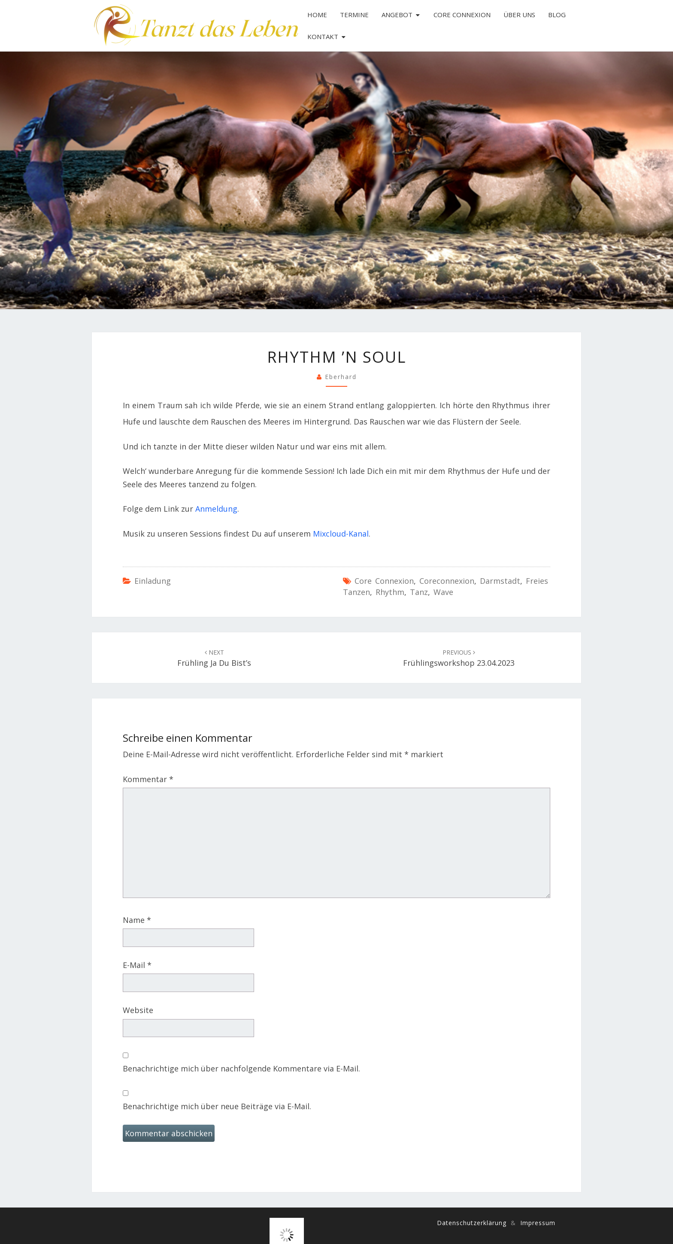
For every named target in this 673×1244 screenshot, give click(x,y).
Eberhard (341, 377)
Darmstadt (500, 581)
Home (317, 14)
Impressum (537, 1223)
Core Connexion (462, 14)
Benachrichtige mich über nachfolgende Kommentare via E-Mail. (241, 1068)
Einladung (152, 581)
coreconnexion (446, 581)
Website (138, 1010)
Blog (557, 14)
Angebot (397, 14)
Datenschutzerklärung (471, 1223)
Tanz (419, 592)
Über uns (519, 14)
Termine (354, 14)
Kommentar (148, 779)
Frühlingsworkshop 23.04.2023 (459, 658)
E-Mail (137, 965)
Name (137, 920)
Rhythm (390, 592)
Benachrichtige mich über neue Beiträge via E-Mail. (217, 1106)
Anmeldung (216, 509)
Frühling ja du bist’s (214, 658)
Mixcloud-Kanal (341, 533)
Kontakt (322, 36)
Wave (443, 592)
